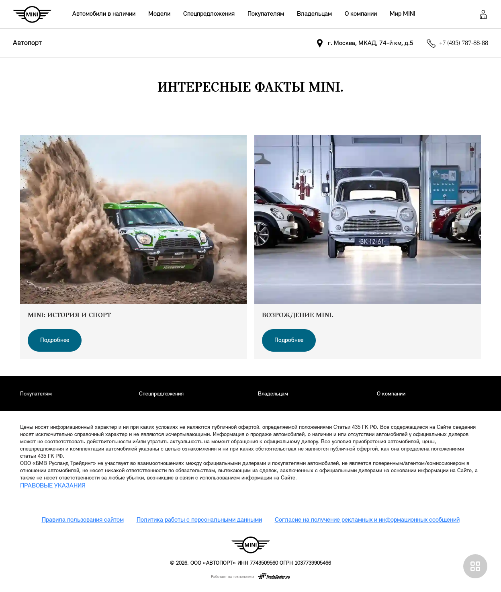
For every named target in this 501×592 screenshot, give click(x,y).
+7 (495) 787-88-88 (463, 43)
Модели (159, 14)
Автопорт (27, 43)
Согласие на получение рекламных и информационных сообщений (367, 520)
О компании (361, 14)
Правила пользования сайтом (83, 520)
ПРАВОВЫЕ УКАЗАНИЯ (53, 486)
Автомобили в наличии (103, 14)
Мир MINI (402, 14)
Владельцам (314, 14)
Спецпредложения (209, 14)
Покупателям (265, 14)
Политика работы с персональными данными (199, 520)
